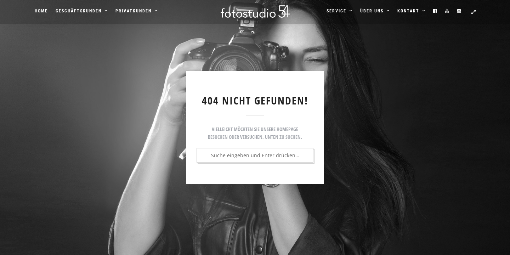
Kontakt (408, 10)
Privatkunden (133, 10)
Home (41, 10)
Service (336, 10)
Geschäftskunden (79, 10)
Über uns (372, 10)
